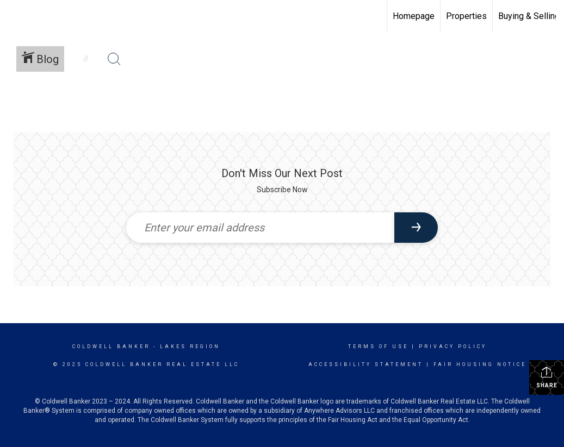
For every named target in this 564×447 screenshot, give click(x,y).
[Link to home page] (14, 16)
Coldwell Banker (111, 346)
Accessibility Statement (365, 364)
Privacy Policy (453, 346)
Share (546, 377)
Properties (466, 16)
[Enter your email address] (260, 227)
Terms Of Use (378, 346)
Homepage (414, 16)
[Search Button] (114, 59)
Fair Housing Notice (479, 364)
